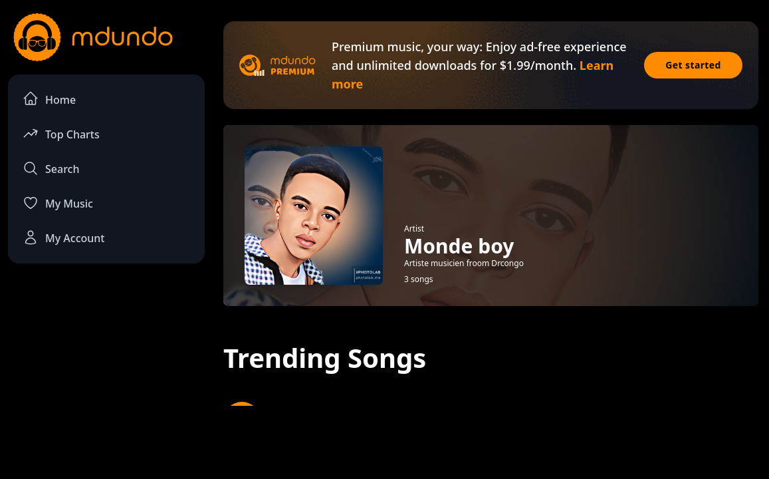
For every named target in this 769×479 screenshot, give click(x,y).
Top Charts (61, 133)
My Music (58, 203)
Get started (693, 65)
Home (49, 98)
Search (51, 168)
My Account (63, 237)
